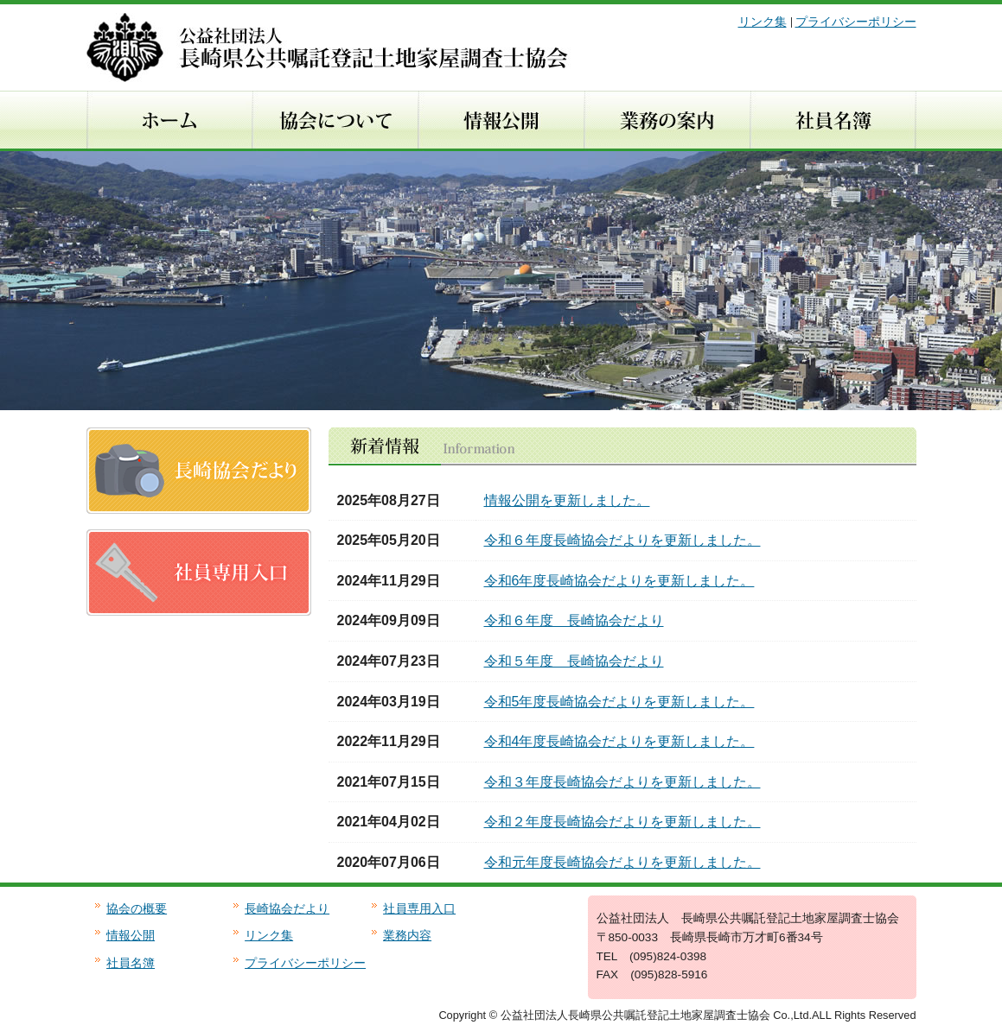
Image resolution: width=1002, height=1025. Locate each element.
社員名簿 (833, 121)
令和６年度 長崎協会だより (574, 620)
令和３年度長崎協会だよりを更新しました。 (622, 782)
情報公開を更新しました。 (567, 500)
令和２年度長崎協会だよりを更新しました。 (622, 821)
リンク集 (762, 22)
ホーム (169, 121)
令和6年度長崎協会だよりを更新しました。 (619, 580)
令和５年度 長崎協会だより (574, 661)
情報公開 (501, 121)
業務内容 (407, 935)
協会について (335, 121)
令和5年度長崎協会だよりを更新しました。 (619, 701)
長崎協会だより (287, 908)
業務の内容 (667, 121)
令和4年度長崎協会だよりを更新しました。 (619, 741)
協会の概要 (136, 908)
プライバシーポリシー (855, 22)
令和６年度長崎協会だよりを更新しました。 (622, 540)
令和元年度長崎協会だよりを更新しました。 (622, 862)
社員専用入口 (419, 908)
